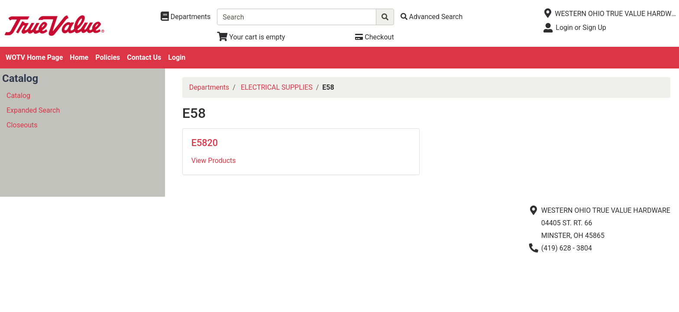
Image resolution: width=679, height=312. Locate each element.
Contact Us (144, 57)
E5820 (204, 142)
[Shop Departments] (186, 17)
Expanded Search (33, 110)
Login (176, 57)
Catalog (18, 95)
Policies (107, 57)
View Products (213, 160)
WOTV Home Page (34, 57)
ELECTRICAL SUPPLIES (277, 87)
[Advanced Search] (432, 17)
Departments (209, 87)
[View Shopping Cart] (251, 37)
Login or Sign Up (581, 27)
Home (79, 57)
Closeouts (22, 125)
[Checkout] (374, 37)
